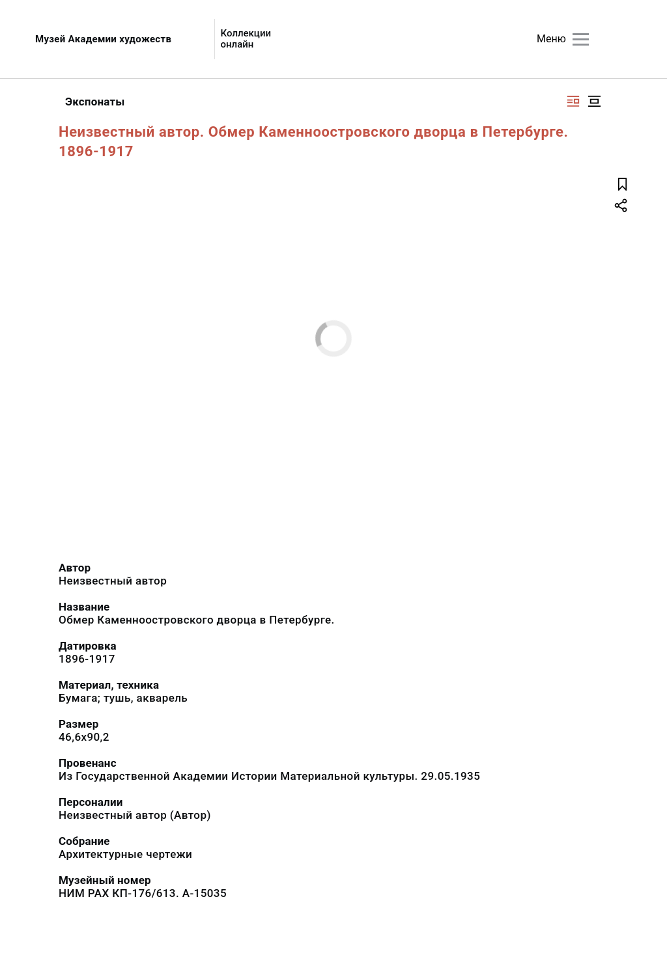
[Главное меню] (580, 39)
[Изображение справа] (573, 101)
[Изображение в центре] (594, 101)
